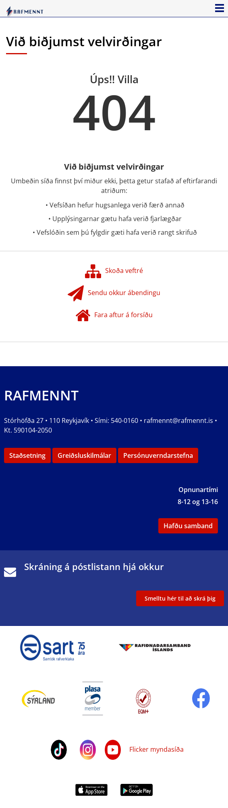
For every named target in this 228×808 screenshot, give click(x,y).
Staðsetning (27, 455)
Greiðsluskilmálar (84, 455)
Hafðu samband (188, 525)
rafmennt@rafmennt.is (178, 420)
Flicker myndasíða (156, 749)
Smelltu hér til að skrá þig (180, 598)
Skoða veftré (114, 271)
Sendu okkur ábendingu (114, 293)
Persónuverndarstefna (158, 455)
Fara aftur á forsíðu (114, 316)
